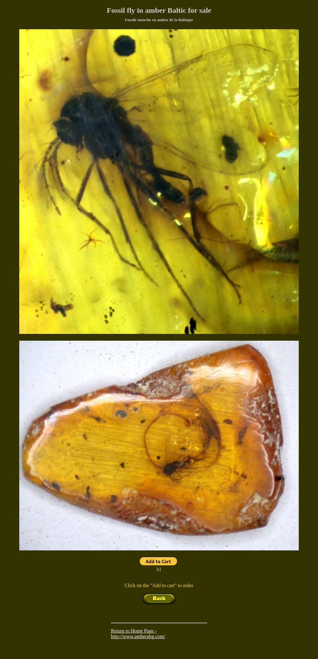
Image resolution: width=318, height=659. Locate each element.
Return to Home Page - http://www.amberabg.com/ (138, 633)
